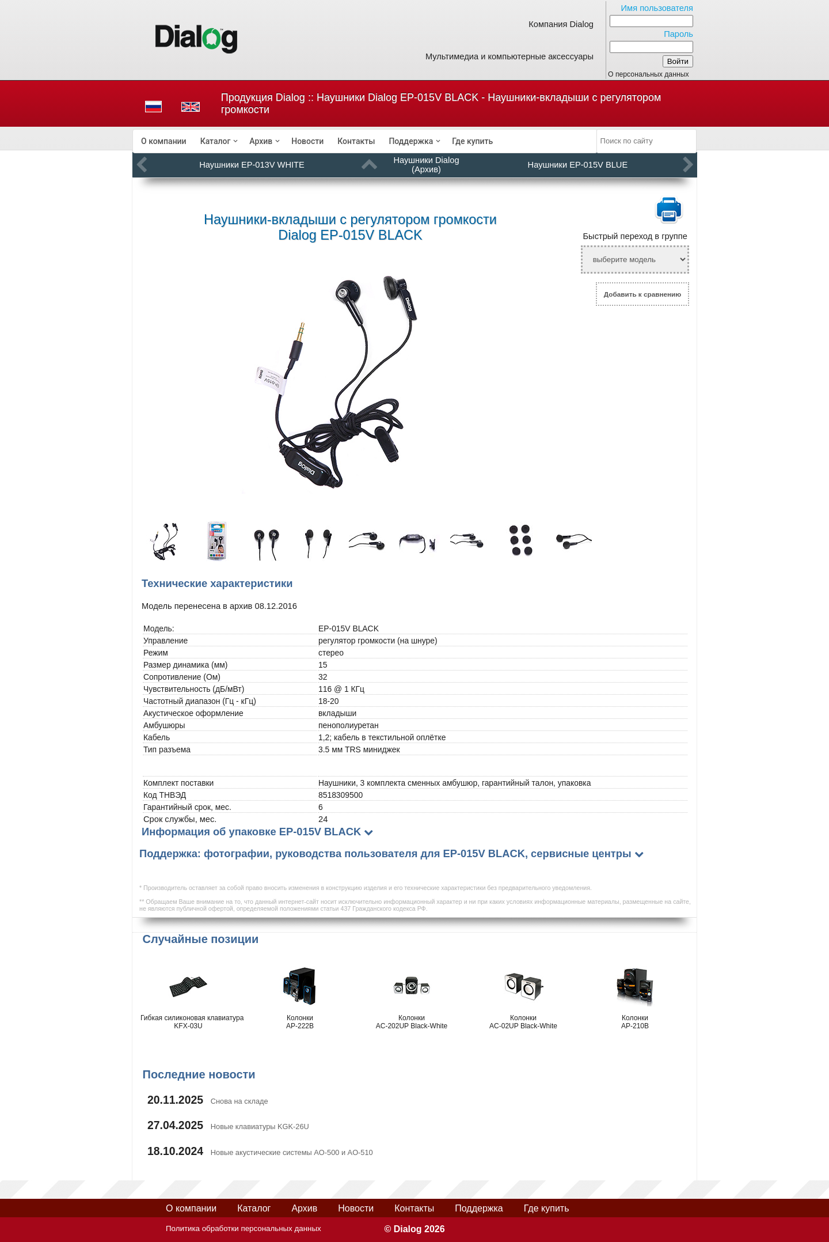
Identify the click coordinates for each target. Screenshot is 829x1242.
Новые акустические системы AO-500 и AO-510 (292, 1152)
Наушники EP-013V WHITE (252, 164)
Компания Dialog (561, 24)
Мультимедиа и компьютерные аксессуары (509, 56)
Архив (260, 141)
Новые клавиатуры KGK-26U (260, 1126)
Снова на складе (239, 1101)
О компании (164, 141)
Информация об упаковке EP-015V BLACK (251, 832)
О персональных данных (648, 74)
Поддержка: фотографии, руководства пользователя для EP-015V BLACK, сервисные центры (385, 853)
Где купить (472, 141)
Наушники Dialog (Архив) (426, 165)
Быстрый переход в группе (635, 236)
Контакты (356, 141)
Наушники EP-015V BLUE (578, 164)
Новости (307, 141)
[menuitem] (164, 141)
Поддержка (411, 141)
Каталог (215, 141)
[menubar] (365, 141)
